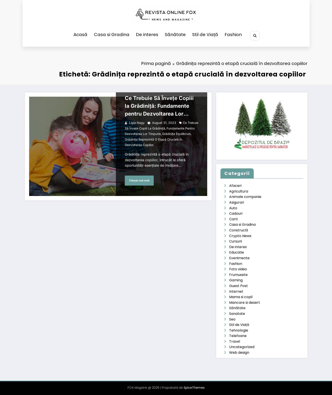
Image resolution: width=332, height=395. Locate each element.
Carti (233, 219)
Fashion (232, 35)
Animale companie (245, 196)
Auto (233, 208)
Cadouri (235, 213)
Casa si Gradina (111, 35)
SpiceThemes (194, 387)
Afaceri (235, 185)
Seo (232, 319)
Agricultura (238, 191)
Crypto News (240, 235)
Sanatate (237, 313)
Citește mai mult (139, 180)
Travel (234, 341)
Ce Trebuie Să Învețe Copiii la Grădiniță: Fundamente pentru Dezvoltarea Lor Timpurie (159, 106)
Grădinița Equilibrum (176, 134)
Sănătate (174, 35)
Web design (239, 352)
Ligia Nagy (137, 122)
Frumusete (238, 274)
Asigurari (236, 202)
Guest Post (238, 285)
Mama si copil (240, 296)
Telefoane (238, 335)
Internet (236, 291)
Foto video (238, 269)
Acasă (80, 35)
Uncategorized (241, 346)
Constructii (238, 230)
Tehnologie (238, 330)
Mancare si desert (244, 302)
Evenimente (239, 258)
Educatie (236, 252)
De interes (146, 35)
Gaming (236, 280)
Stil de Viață (205, 35)
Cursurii (235, 241)
